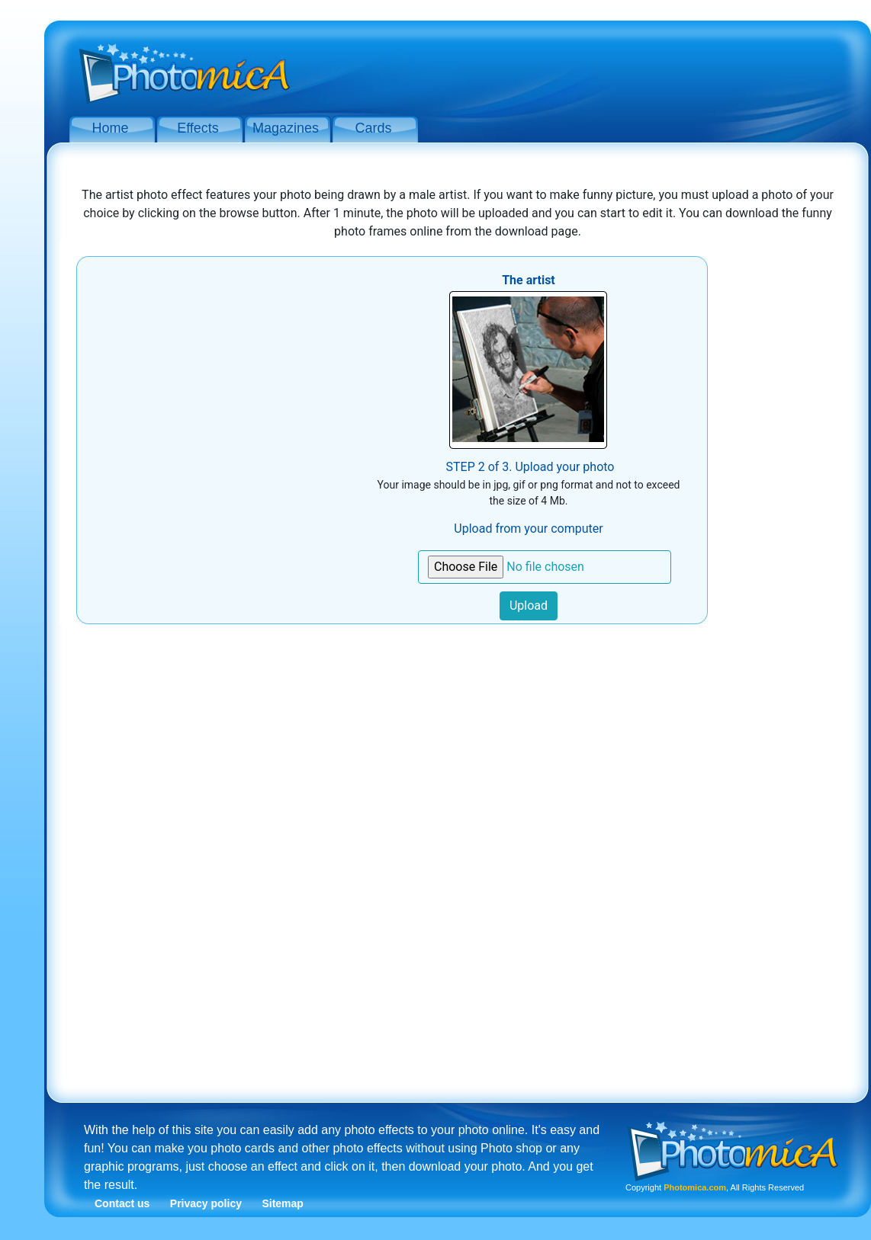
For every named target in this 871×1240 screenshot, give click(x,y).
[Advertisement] (579, 67)
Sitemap (282, 1203)
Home (110, 128)
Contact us (122, 1203)
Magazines (285, 128)
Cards (373, 128)
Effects (198, 128)
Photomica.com (695, 1187)
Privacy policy (206, 1203)
